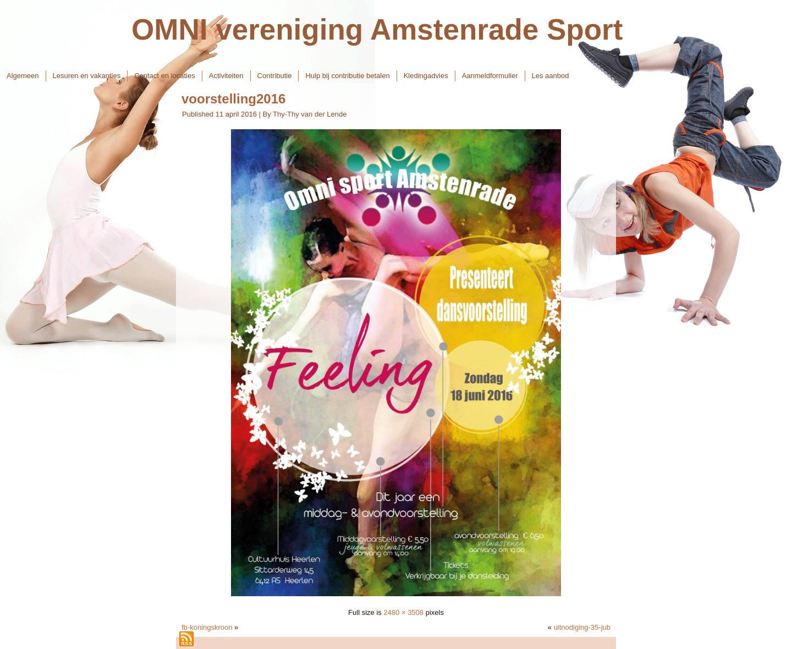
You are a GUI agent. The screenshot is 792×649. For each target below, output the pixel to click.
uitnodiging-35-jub (582, 627)
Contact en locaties (164, 76)
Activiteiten (226, 76)
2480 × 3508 (403, 612)
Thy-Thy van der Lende (309, 114)
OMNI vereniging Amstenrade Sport (377, 29)
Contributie (274, 76)
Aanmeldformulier (490, 76)
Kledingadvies (426, 76)
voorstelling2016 (233, 98)
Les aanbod (550, 76)
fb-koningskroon (207, 627)
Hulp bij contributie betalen (347, 76)
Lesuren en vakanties (87, 76)
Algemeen (23, 76)
